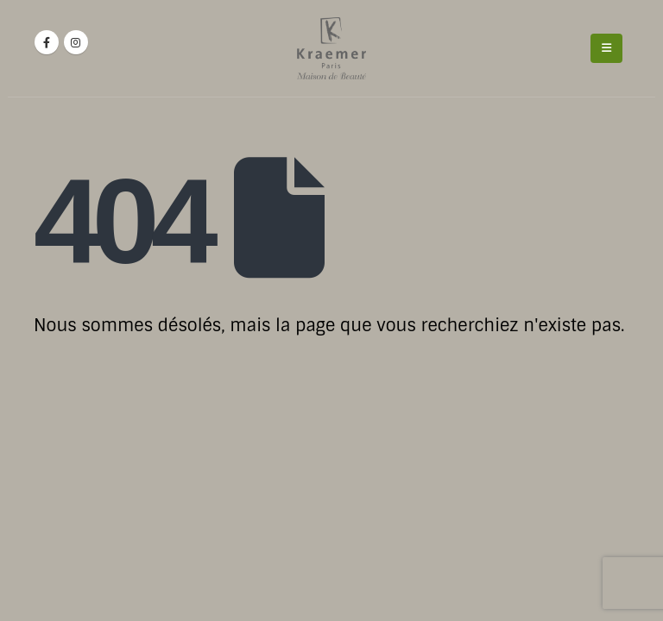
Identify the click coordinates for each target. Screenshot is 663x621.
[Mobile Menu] (606, 48)
